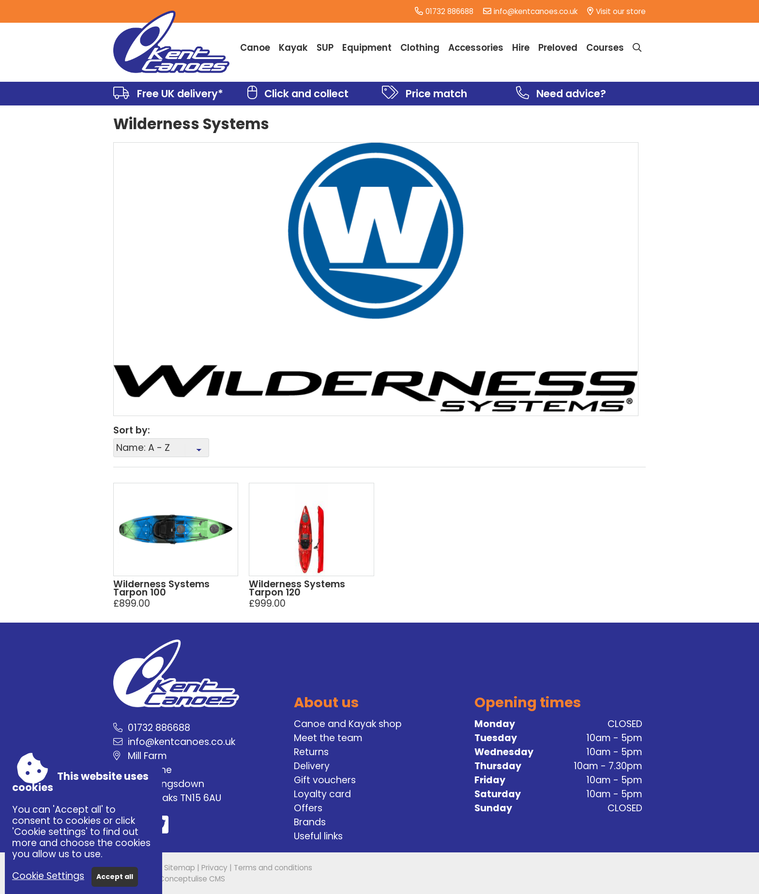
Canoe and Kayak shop (348, 723)
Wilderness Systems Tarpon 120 (297, 588)
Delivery (312, 766)
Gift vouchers (325, 780)
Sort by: (131, 430)
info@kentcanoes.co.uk (535, 11)
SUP (325, 48)
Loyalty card (322, 794)
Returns (311, 752)
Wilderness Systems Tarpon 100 (161, 588)
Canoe (255, 48)
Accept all (114, 876)
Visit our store (621, 11)
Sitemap (179, 868)
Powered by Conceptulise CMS (169, 879)
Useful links (318, 836)
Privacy (214, 868)
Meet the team (328, 738)
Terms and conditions (273, 868)
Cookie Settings (48, 875)
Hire (521, 48)
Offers (308, 808)
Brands (310, 822)
